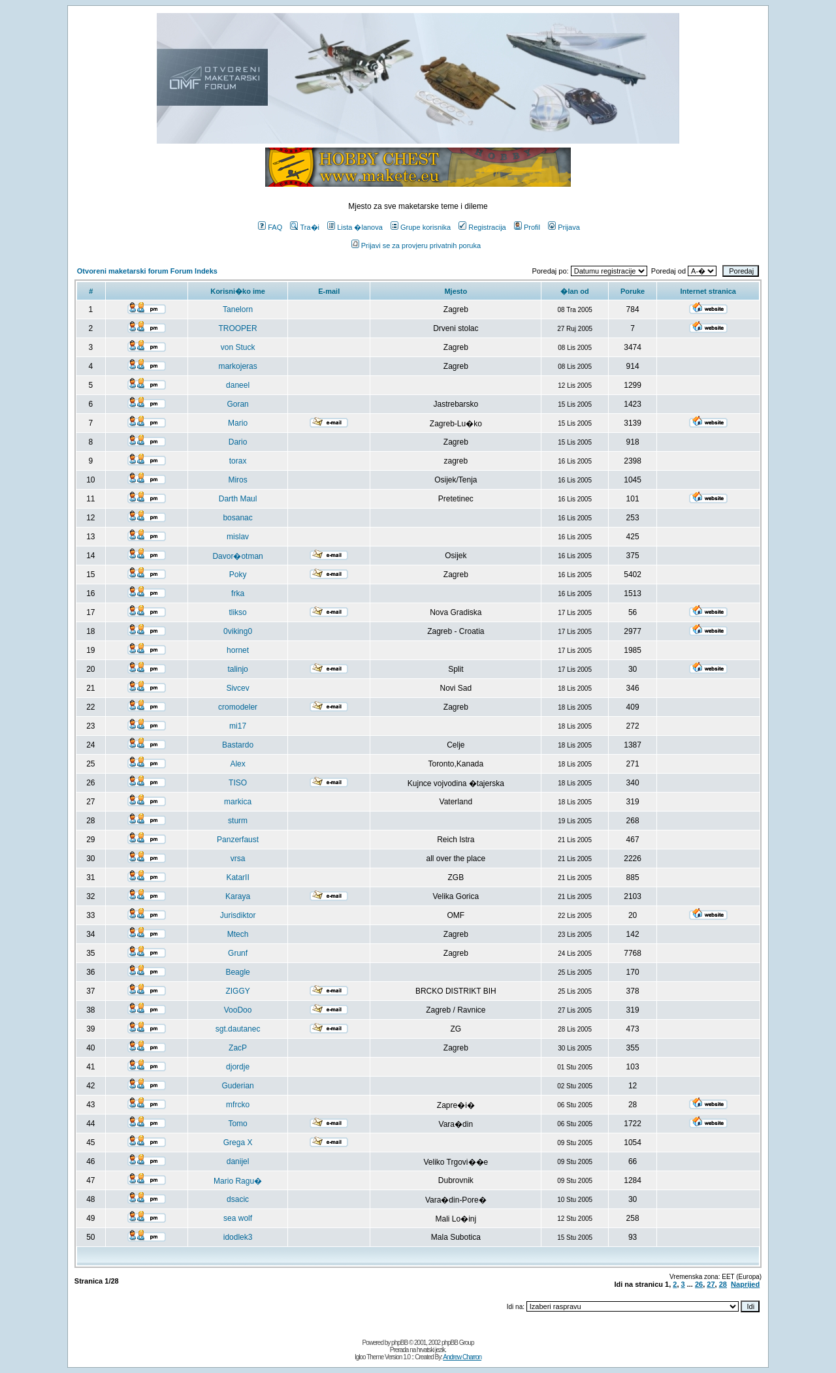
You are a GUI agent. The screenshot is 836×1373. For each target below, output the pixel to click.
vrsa (238, 858)
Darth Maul (238, 498)
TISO (238, 782)
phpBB (399, 1342)
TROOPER (237, 328)
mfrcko (237, 1104)
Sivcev (237, 688)
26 (699, 1284)
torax (238, 461)
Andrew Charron (462, 1357)
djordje (237, 1066)
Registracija (482, 227)
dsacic (238, 1199)
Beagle (237, 972)
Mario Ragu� (238, 1181)
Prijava (564, 227)
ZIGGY (237, 991)
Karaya (237, 896)
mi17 (237, 726)
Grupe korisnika (421, 227)
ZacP (238, 1047)
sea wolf (237, 1218)
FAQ (270, 227)
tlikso (237, 612)
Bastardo (237, 745)
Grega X (238, 1142)
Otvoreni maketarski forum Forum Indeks (147, 271)
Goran (237, 404)
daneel (237, 385)
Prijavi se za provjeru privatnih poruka (416, 245)
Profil (527, 227)
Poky (238, 574)
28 (723, 1284)
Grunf (238, 953)
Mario (238, 423)
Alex (237, 763)
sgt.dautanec (238, 1029)
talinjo (237, 669)
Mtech (238, 934)
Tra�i (304, 227)
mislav (238, 536)
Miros (237, 479)
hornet (238, 650)
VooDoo (238, 1010)
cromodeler (237, 707)
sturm (238, 820)
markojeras (237, 366)
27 (711, 1284)
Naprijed (745, 1284)
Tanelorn (238, 309)
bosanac (237, 517)
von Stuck (238, 347)
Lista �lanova (355, 227)
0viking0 (237, 631)
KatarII (237, 877)
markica (237, 801)
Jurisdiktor (238, 915)
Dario (238, 442)
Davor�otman (237, 556)
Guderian (237, 1085)
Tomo (237, 1123)
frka (237, 593)
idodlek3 (238, 1237)
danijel (238, 1161)
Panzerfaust (238, 839)
